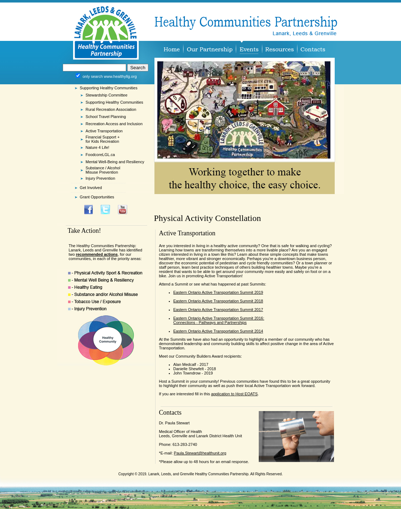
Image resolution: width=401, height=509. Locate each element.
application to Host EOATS (234, 394)
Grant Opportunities (97, 197)
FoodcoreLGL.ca (100, 154)
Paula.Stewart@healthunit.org (200, 453)
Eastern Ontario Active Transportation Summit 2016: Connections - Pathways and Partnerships (218, 320)
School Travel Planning (106, 116)
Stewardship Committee (107, 95)
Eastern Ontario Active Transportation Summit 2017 (218, 309)
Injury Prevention (100, 178)
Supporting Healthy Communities (114, 102)
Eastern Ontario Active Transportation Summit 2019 (218, 292)
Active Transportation (104, 131)
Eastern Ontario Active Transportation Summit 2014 (218, 331)
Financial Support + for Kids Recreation (103, 139)
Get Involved (91, 187)
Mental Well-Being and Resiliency (115, 162)
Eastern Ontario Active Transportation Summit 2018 (218, 301)
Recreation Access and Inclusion (114, 124)
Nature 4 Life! (97, 147)
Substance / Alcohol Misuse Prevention (103, 170)
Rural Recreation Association (111, 109)
